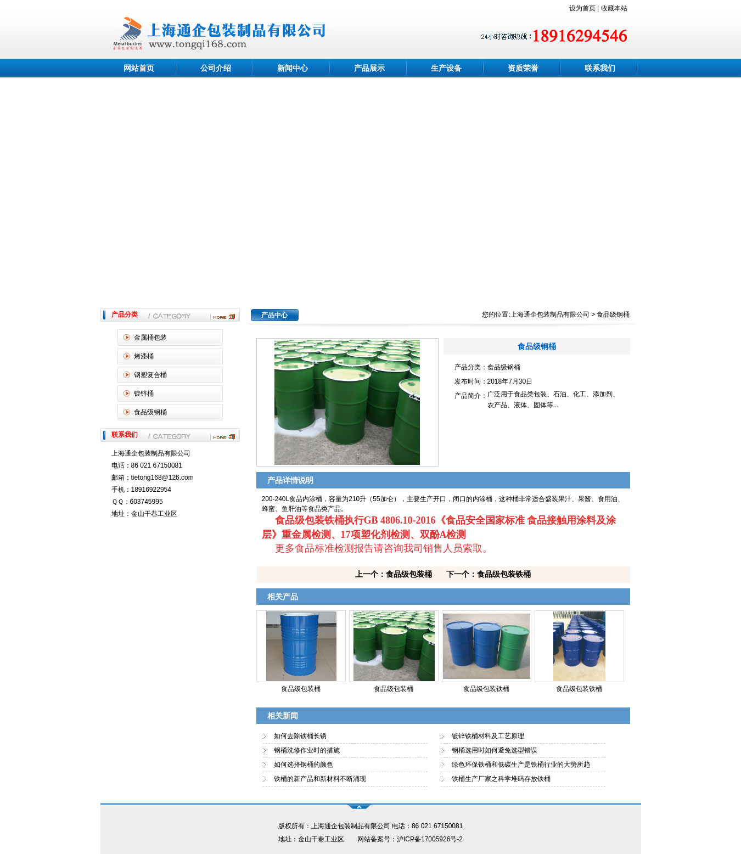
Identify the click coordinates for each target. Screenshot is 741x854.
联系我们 (600, 68)
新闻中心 (292, 68)
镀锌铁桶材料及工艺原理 (488, 736)
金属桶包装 (150, 337)
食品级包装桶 (301, 689)
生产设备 (446, 68)
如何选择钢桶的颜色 (303, 764)
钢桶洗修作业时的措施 (307, 750)
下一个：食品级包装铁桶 (488, 574)
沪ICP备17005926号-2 (430, 839)
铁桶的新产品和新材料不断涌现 (320, 779)
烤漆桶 (144, 356)
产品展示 (369, 68)
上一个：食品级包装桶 (393, 574)
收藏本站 (614, 8)
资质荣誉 (523, 68)
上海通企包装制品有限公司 (550, 314)
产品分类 (124, 314)
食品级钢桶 (150, 412)
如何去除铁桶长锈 (300, 736)
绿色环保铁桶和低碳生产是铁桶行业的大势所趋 (521, 764)
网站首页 (139, 68)
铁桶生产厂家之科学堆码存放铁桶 (501, 779)
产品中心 (274, 315)
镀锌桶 (144, 393)
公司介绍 (215, 68)
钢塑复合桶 (150, 375)
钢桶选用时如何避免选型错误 (494, 750)
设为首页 (582, 8)
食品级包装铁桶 (486, 689)
